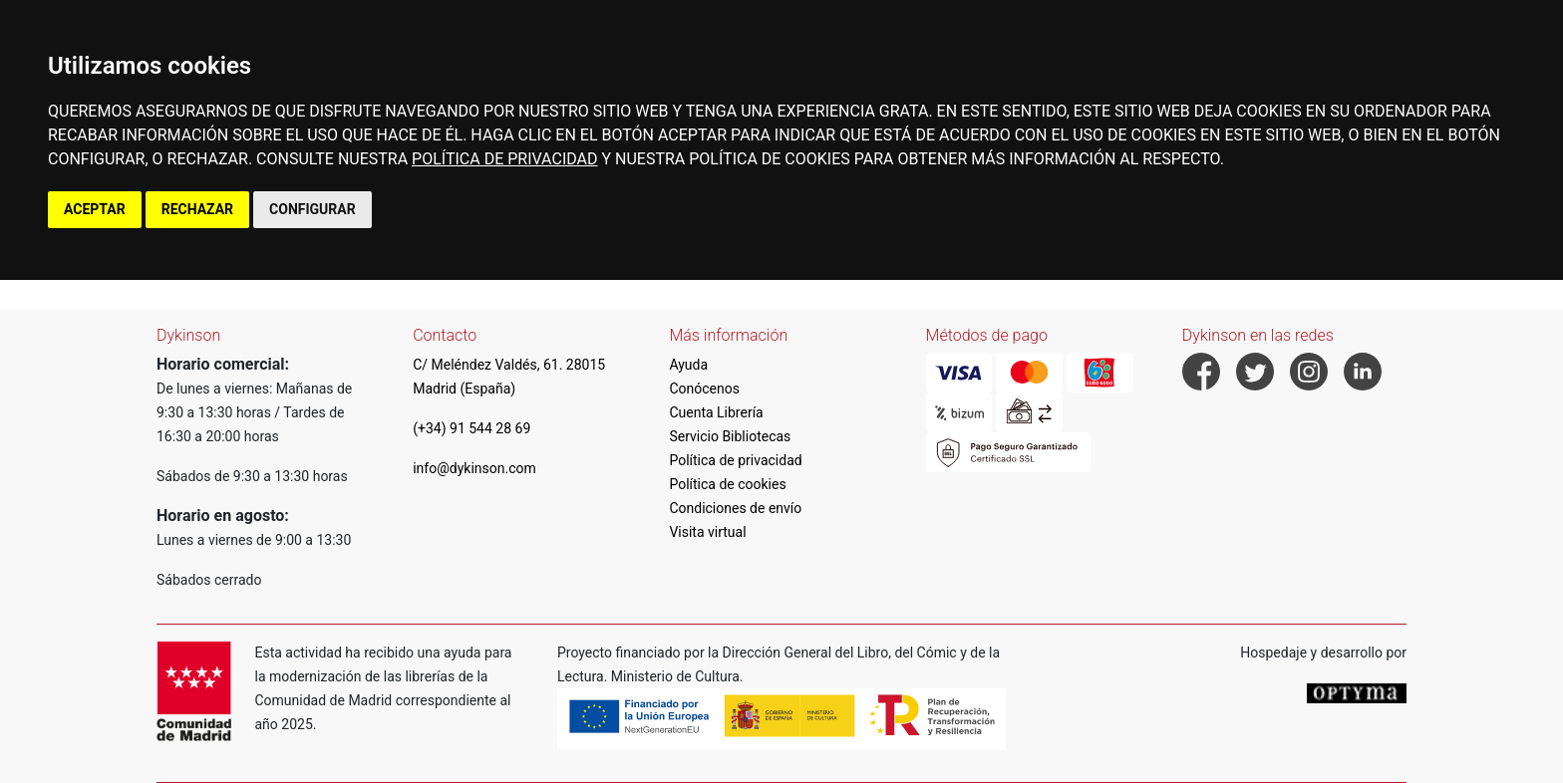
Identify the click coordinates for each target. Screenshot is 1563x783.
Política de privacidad (735, 460)
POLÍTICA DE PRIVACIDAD (504, 158)
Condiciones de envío (735, 508)
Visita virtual (707, 532)
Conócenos (704, 388)
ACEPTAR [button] (95, 209)
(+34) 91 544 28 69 (471, 428)
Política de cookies (727, 484)
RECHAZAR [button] (197, 209)
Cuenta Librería (716, 412)
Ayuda (688, 365)
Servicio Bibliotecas (729, 436)
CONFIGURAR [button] (312, 209)
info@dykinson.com (474, 468)
